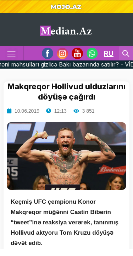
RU (108, 53)
